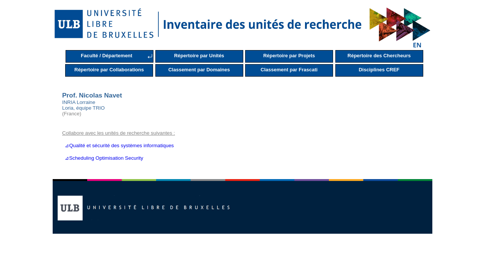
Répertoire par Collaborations (109, 69)
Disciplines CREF (379, 69)
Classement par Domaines (199, 69)
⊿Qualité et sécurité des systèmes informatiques (118, 145)
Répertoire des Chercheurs (379, 55)
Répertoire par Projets (289, 55)
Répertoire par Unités (199, 55)
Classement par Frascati (289, 69)
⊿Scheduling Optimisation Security (102, 158)
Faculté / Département (106, 55)
